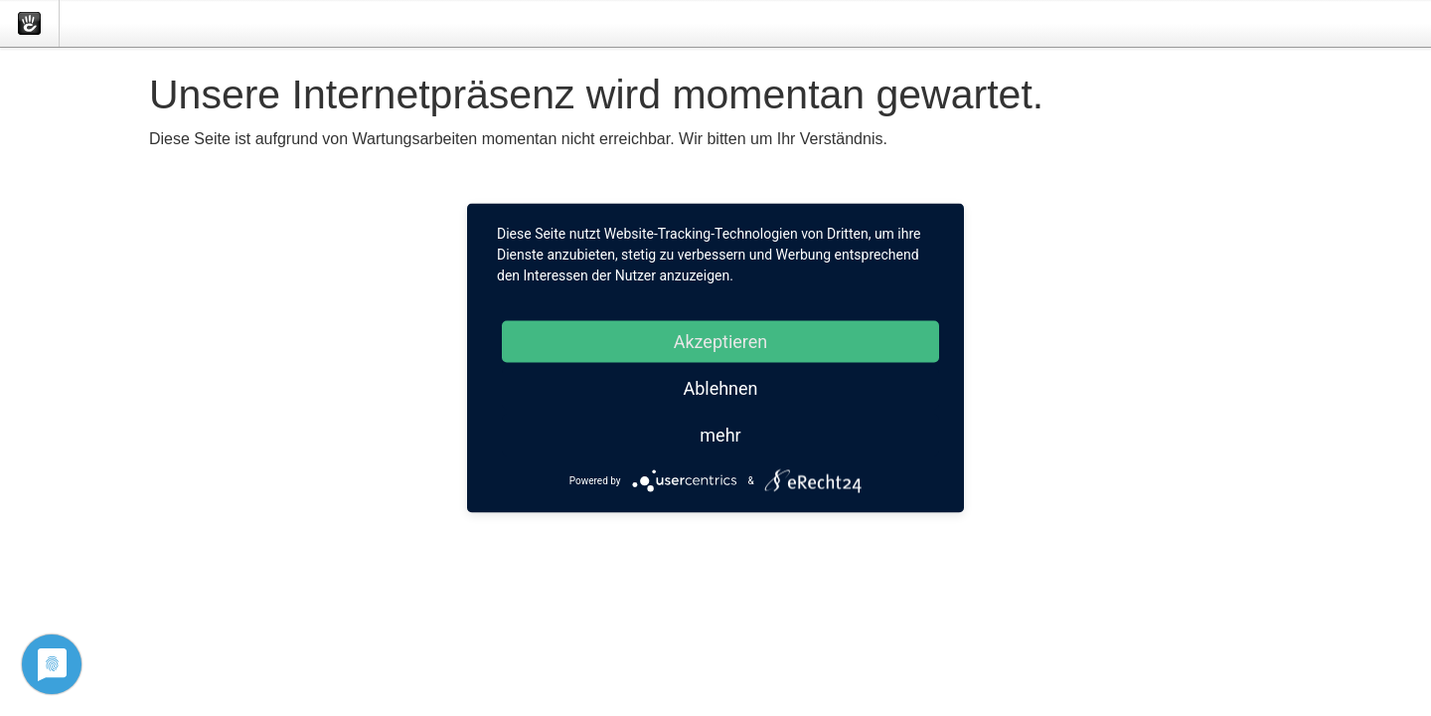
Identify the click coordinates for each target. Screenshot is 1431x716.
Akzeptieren (721, 341)
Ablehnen (720, 388)
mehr (720, 435)
